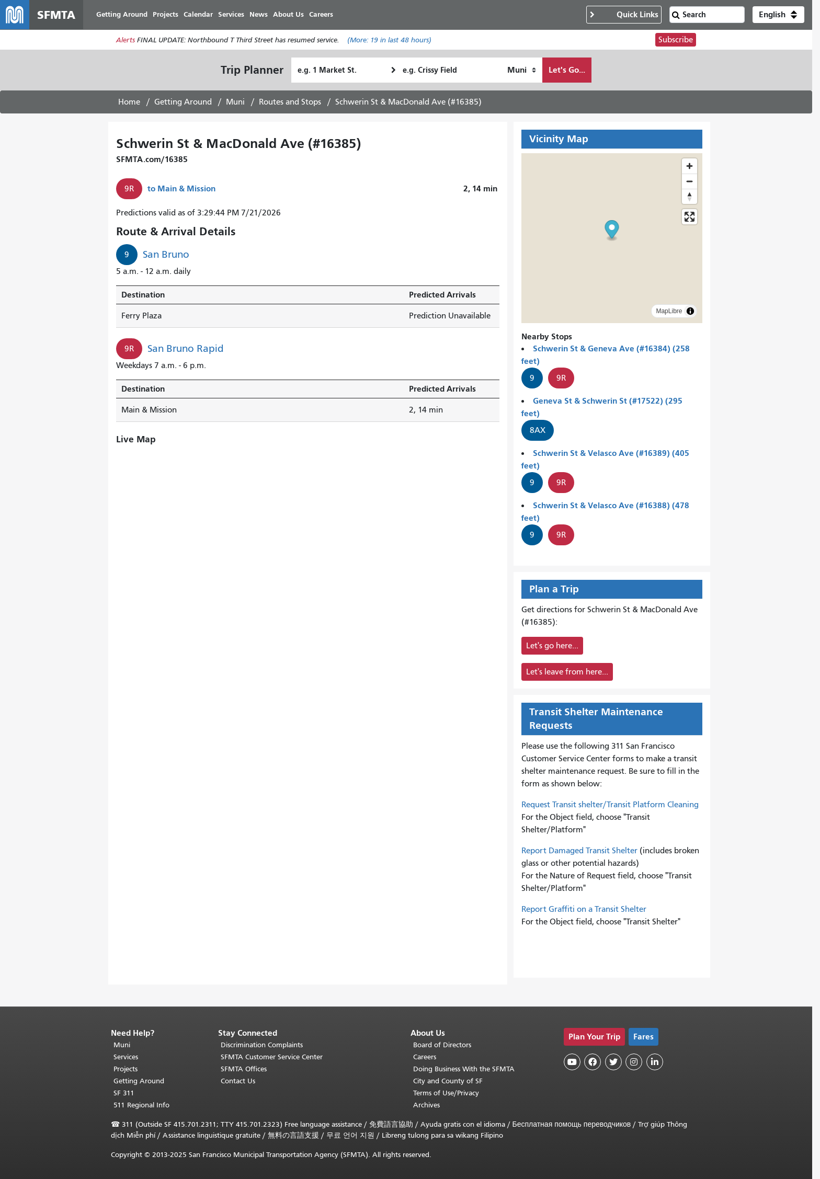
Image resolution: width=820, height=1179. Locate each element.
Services (125, 1056)
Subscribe (675, 39)
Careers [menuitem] (321, 14)
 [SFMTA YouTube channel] (572, 1062)
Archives (426, 1105)
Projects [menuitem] (165, 14)
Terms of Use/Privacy (446, 1093)
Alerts (125, 40)
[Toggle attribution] (690, 311)
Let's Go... (567, 70)
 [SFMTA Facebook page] (592, 1062)
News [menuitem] (258, 14)
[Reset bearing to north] (689, 196)
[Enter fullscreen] (689, 216)
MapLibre (669, 311)
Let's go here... (552, 645)
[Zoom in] (689, 166)
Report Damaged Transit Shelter (579, 850)
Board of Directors (442, 1044)
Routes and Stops (290, 102)
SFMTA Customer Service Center (272, 1056)
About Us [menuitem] (288, 14)
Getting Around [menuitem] (121, 14)
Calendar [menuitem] (198, 14)
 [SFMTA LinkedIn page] (654, 1062)
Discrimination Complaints (262, 1044)
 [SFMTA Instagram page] (633, 1062)
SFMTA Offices (244, 1068)
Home (129, 102)
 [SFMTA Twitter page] (613, 1062)
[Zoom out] (689, 181)
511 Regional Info (141, 1105)
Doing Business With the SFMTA (464, 1068)
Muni (235, 102)
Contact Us (238, 1081)
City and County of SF (448, 1081)
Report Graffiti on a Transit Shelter (583, 909)
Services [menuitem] (231, 14)
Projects (125, 1068)
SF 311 (123, 1093)
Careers (424, 1056)
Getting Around (183, 102)
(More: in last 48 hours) (389, 40)
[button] (778, 14)
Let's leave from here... (567, 672)
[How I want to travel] (521, 70)
